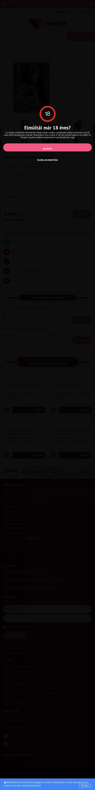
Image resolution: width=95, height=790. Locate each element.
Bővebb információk (32, 785)
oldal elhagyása (47, 160)
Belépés (47, 149)
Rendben (85, 785)
